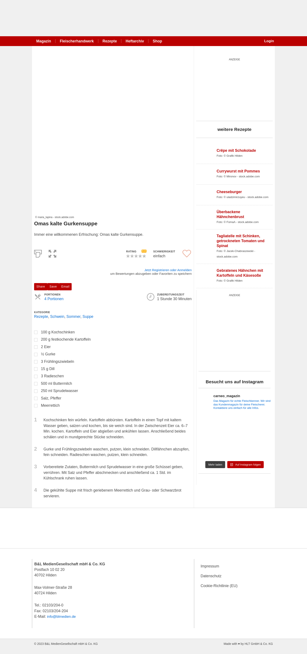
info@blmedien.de (62, 616)
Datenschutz (211, 576)
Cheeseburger (229, 192)
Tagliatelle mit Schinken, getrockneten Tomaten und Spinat (241, 241)
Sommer (74, 316)
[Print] (38, 252)
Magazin (43, 41)
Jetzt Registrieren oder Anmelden (168, 270)
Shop (157, 41)
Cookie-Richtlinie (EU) (219, 586)
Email (65, 286)
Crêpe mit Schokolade (236, 150)
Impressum (210, 566)
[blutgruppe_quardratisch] (234, 332)
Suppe (88, 316)
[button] (52, 252)
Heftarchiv (135, 41)
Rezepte (110, 41)
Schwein (57, 316)
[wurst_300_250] (228, 89)
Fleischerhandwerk (77, 41)
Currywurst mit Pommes (238, 171)
